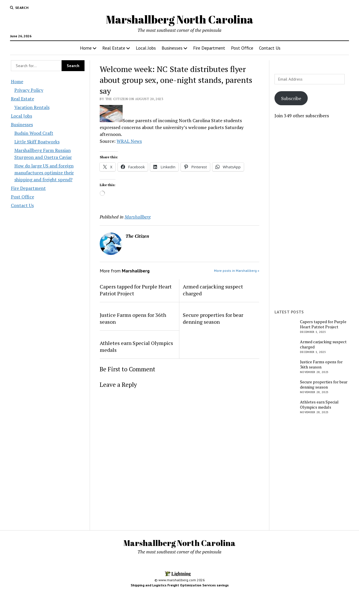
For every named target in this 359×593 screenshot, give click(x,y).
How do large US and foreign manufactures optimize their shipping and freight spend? (44, 173)
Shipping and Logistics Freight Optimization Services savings (180, 585)
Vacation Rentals (32, 107)
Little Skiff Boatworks (37, 142)
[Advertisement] (311, 214)
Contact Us (269, 48)
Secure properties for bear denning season (213, 318)
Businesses (172, 48)
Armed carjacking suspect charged (213, 290)
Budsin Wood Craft (33, 133)
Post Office (242, 48)
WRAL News (129, 141)
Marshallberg (138, 217)
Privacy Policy (28, 90)
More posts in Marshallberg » (236, 270)
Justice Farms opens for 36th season (133, 318)
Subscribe (291, 98)
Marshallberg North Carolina (179, 19)
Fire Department (209, 48)
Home (86, 48)
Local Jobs (146, 48)
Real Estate (113, 48)
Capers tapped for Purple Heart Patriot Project (136, 290)
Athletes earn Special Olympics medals (136, 346)
